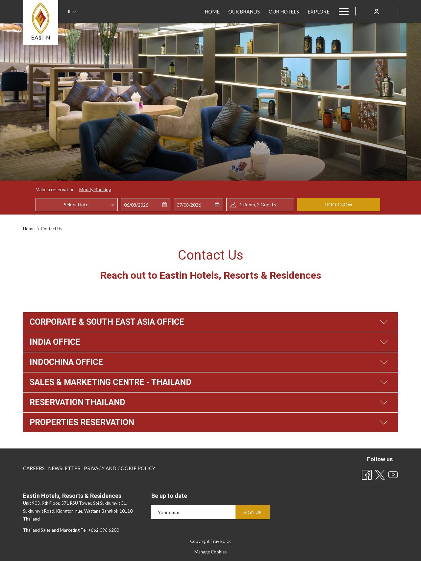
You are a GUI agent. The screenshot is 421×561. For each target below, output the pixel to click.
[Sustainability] (310, 11)
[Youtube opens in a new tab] (393, 473)
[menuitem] (34, 468)
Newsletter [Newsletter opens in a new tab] (64, 469)
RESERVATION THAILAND (209, 402)
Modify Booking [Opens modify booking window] (95, 189)
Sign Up (252, 512)
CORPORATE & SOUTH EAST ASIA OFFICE (209, 322)
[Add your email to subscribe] (193, 512)
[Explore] (202, 11)
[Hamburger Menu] (341, 11)
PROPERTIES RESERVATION (209, 422)
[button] (146, 205)
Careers (34, 468)
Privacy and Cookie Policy (119, 468)
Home (29, 228)
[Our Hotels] (167, 11)
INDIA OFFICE (209, 342)
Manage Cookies (210, 551)
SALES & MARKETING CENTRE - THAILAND (209, 382)
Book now (338, 204)
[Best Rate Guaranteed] (252, 11)
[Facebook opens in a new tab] (367, 473)
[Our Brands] (128, 11)
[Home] (96, 11)
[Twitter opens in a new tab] (380, 473)
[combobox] (76, 204)
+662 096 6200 (103, 530)
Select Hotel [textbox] (76, 204)
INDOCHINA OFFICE (209, 362)
